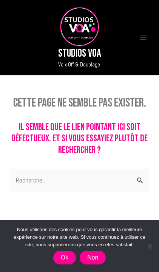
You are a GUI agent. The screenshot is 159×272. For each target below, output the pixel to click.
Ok (64, 257)
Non (92, 257)
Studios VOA (79, 53)
